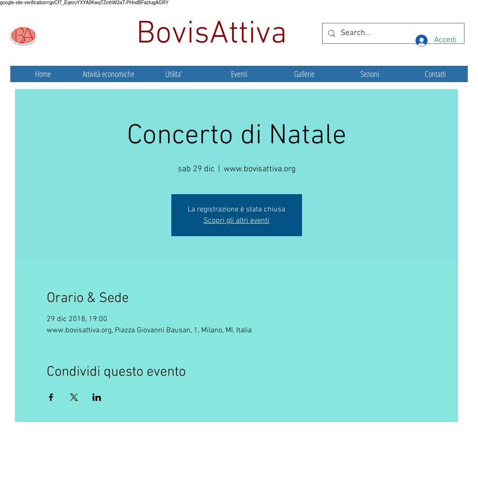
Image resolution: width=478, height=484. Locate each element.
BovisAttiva (215, 34)
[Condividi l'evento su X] (74, 397)
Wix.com (308, 463)
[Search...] (392, 33)
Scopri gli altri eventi (236, 220)
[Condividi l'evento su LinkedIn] (96, 397)
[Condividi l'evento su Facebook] (51, 397)
